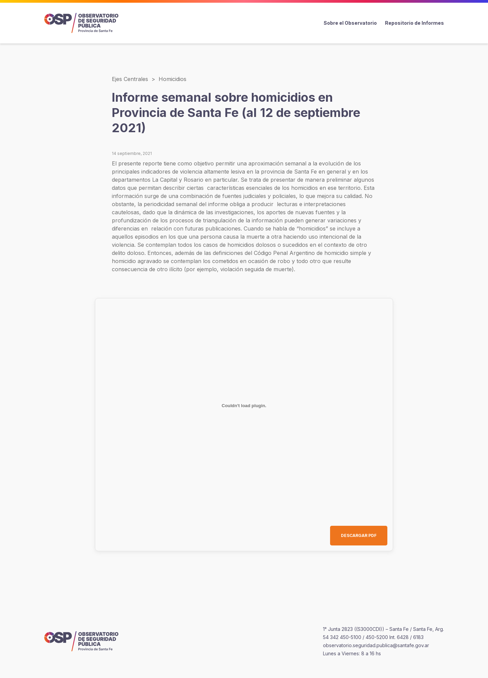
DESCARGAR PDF (359, 535)
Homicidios (172, 79)
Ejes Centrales (130, 79)
